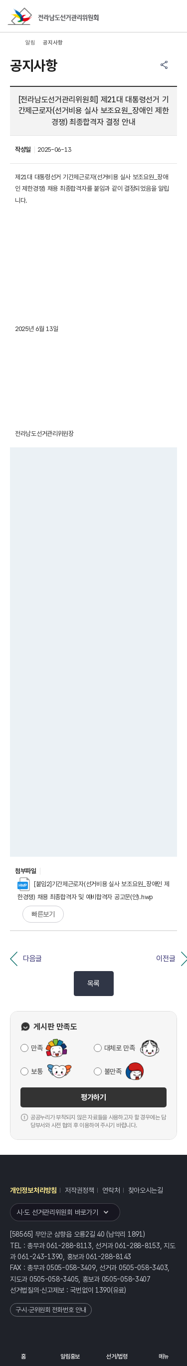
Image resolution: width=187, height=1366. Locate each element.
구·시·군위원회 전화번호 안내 (50, 1310)
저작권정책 (79, 1190)
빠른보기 (43, 914)
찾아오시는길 (145, 1190)
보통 (36, 1071)
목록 (93, 983)
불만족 (113, 1071)
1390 (103, 1290)
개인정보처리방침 (33, 1190)
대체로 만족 (119, 1048)
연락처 (111, 1190)
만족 (36, 1048)
